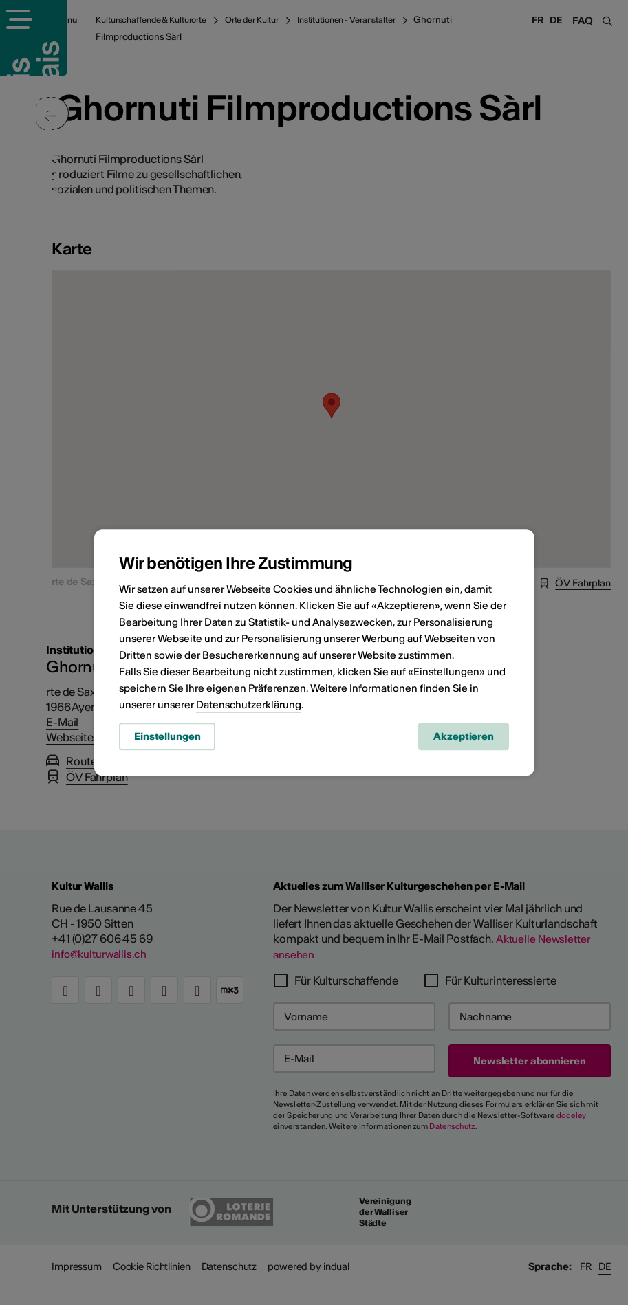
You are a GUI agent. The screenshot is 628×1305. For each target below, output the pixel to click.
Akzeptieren (463, 739)
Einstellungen (167, 739)
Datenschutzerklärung (248, 706)
